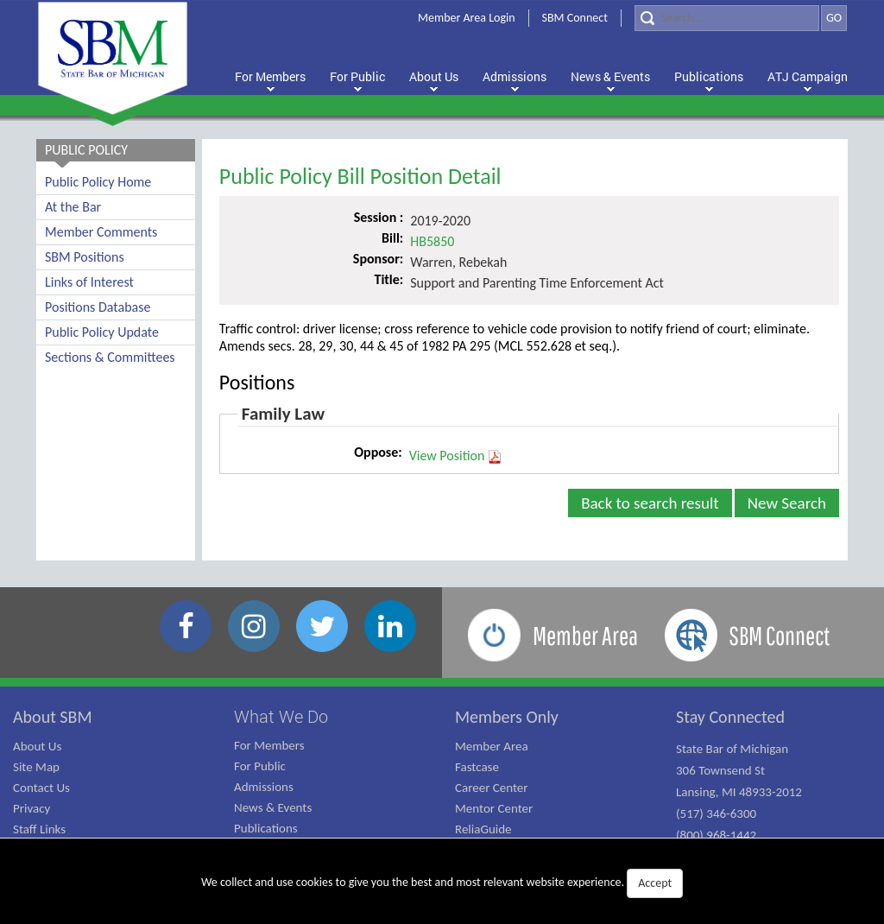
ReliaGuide (483, 829)
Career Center (491, 787)
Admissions (264, 786)
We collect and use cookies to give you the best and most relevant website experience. (442, 883)
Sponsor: (378, 258)
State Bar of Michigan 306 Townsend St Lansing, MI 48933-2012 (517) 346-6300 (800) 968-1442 (739, 792)
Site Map (36, 767)
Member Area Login (466, 17)
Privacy (31, 808)
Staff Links (39, 829)
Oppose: (377, 452)
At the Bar (73, 207)
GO (834, 17)
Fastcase (477, 767)
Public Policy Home (98, 182)
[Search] (727, 18)
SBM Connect (575, 17)
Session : (379, 217)
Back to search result (650, 503)
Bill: (392, 238)
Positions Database (97, 307)
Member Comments (101, 232)
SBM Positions (84, 257)
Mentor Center (494, 808)
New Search (787, 503)
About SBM (52, 716)
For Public (260, 766)
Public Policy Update (102, 332)
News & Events (273, 807)
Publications (266, 828)
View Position (456, 456)
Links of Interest (89, 282)
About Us (37, 746)
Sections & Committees (110, 357)
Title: (388, 279)
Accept (655, 883)
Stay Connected (730, 716)
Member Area (491, 746)
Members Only (507, 716)
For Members (269, 745)
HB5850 (432, 241)
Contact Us (41, 787)
